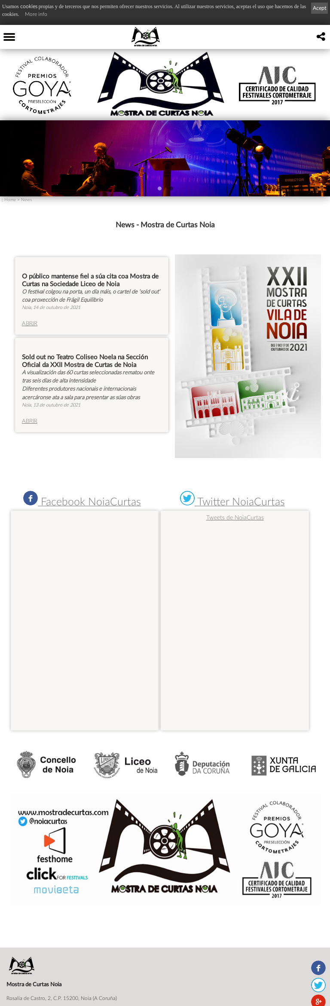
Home (10, 199)
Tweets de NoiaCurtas (235, 517)
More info (36, 14)
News (26, 199)
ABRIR (29, 323)
